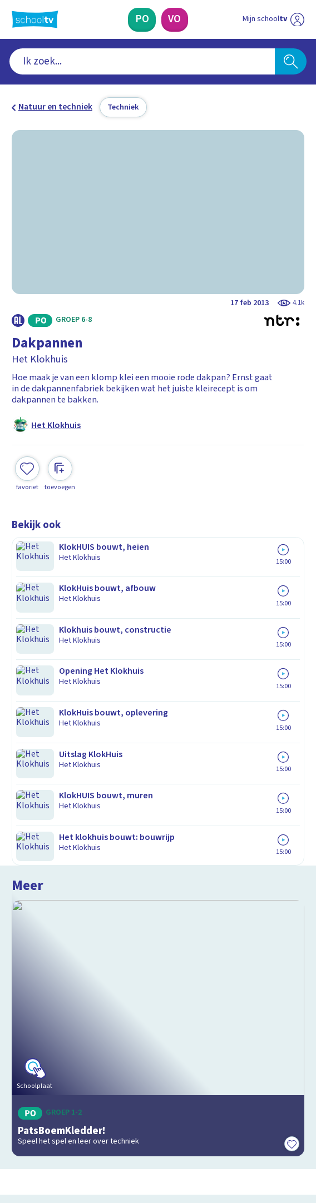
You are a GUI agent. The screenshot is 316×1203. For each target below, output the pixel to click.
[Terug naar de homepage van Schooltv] (35, 19)
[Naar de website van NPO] (297, 19)
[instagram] (41, 1115)
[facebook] (17, 1115)
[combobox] (142, 61)
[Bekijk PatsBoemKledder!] (158, 637)
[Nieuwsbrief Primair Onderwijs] (102, 1031)
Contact (30, 905)
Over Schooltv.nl (50, 936)
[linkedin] (66, 1115)
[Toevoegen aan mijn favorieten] (27, 472)
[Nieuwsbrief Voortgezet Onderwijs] (215, 1031)
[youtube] (90, 1115)
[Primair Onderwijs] (142, 20)
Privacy (29, 951)
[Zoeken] (291, 61)
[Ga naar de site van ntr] (262, 1141)
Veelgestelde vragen (61, 921)
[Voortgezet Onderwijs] (174, 20)
